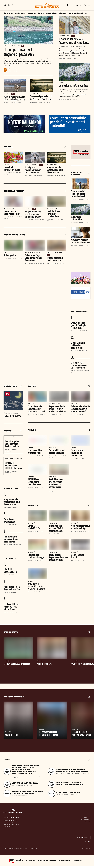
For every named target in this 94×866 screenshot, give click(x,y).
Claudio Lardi (74, 350)
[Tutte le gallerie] (88, 632)
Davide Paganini (33, 102)
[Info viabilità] (5, 5)
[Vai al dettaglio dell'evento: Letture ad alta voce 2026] (25, 784)
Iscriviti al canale (83, 837)
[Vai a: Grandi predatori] (18, 720)
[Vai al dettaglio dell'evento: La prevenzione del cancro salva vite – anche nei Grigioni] (69, 771)
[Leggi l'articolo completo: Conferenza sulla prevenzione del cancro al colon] (80, 440)
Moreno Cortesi (7, 258)
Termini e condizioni (30, 848)
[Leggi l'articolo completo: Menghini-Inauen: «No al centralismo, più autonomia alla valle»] (35, 201)
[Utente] (12, 5)
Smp (72, 560)
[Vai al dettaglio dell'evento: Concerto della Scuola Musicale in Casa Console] (69, 784)
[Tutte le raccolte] (88, 697)
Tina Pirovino (12, 69)
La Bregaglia (79, 860)
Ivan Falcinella (62, 58)
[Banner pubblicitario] (24, 124)
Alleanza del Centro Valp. (55, 455)
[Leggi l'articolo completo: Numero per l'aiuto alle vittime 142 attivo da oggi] (80, 232)
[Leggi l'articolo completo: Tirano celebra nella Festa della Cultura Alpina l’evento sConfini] (37, 396)
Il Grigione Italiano (47, 860)
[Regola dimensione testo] (77, 5)
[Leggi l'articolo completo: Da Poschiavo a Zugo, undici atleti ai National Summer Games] (35, 245)
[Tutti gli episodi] (21, 386)
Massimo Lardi (50, 175)
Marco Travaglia (29, 219)
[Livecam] (9, 5)
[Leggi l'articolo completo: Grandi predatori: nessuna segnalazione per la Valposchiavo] (35, 157)
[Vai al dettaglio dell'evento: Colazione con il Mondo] (69, 793)
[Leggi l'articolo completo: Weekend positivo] (13, 245)
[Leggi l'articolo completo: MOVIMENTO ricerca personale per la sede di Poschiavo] (37, 469)
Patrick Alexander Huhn (77, 370)
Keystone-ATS (62, 99)
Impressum (7, 848)
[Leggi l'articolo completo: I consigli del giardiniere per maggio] (13, 157)
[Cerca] (85, 5)
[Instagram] (88, 841)
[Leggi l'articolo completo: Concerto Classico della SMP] (80, 544)
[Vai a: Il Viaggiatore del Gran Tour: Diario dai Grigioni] (52, 720)
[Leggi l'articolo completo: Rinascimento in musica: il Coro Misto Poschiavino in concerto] (37, 573)
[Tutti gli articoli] (64, 147)
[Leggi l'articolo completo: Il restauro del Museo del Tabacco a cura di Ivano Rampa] (74, 25)
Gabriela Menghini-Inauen (10, 216)
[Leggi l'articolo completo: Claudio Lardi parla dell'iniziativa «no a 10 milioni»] (56, 201)
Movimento (30, 487)
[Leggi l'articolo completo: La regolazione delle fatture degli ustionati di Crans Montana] (56, 157)
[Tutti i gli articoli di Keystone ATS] (88, 173)
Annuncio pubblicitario (54, 489)
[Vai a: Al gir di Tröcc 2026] (52, 648)
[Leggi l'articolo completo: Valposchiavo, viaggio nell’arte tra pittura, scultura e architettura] (59, 396)
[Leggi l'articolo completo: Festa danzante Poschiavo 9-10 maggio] (37, 544)
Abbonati (70, 5)
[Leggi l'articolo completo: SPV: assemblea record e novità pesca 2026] (56, 245)
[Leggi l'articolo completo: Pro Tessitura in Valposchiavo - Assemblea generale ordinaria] (59, 544)
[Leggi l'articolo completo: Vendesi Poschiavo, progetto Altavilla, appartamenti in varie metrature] (59, 469)
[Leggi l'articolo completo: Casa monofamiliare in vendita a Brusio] (37, 440)
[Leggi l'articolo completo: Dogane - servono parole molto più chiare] (13, 201)
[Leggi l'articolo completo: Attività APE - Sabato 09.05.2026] (37, 515)
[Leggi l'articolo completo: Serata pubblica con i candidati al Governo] (59, 440)
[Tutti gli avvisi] (21, 431)
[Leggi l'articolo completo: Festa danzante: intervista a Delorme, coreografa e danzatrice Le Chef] (80, 396)
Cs (50, 414)
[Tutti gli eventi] (88, 759)
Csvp (72, 458)
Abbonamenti (85, 819)
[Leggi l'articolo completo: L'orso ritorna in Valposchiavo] (74, 72)
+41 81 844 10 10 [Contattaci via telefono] (9, 827)
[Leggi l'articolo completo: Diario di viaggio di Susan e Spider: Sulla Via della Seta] (15, 85)
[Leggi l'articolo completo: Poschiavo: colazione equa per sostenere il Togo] (80, 515)
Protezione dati (17, 848)
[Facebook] (85, 841)
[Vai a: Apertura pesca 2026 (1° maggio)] (18, 648)
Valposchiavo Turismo (33, 414)
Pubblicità (86, 822)
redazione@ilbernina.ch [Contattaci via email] (11, 824)
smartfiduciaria (31, 455)
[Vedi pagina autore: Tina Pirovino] (5, 70)
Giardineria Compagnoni (9, 172)
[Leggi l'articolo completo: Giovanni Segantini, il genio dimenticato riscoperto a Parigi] (80, 183)
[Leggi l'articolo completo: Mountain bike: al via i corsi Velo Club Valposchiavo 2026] (59, 515)
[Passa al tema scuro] (81, 5)
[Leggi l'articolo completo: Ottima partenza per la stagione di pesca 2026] (28, 30)
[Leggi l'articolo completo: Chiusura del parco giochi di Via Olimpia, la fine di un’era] (41, 85)
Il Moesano (64, 860)
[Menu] (88, 5)
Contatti (87, 817)
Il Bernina (30, 531)
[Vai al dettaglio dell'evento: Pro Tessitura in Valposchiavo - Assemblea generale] (25, 793)
